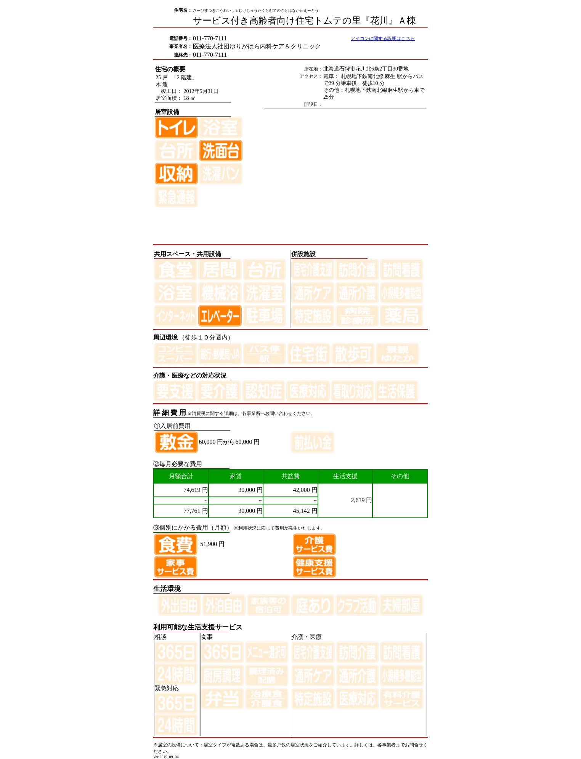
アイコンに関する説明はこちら (383, 38)
